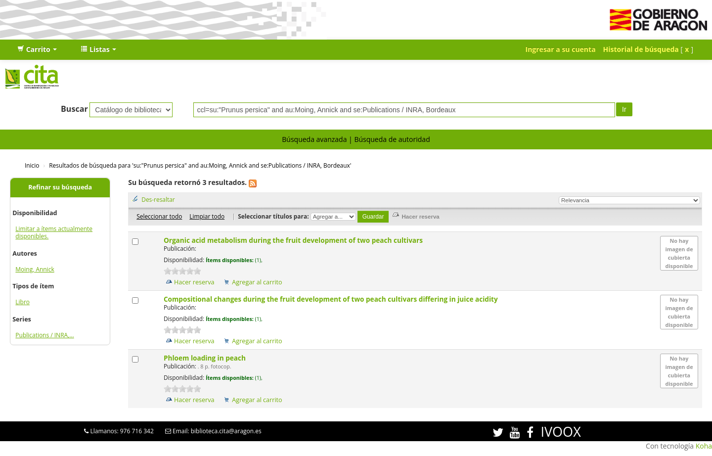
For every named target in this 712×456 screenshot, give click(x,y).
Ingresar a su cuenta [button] (561, 49)
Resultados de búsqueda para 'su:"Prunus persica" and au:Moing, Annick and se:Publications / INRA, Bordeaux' (200, 165)
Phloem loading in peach (206, 358)
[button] (37, 49)
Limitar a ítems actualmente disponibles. (53, 232)
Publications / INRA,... (44, 335)
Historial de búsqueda (641, 49)
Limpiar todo (206, 216)
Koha (704, 446)
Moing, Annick (34, 269)
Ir (624, 109)
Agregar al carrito (257, 282)
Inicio (32, 165)
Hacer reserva (194, 282)
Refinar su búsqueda (60, 187)
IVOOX (560, 431)
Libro (22, 302)
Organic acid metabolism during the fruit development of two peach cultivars (294, 240)
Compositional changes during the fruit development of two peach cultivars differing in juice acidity (331, 299)
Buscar (74, 109)
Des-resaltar (158, 199)
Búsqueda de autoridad (392, 139)
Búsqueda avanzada (314, 139)
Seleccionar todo (159, 216)
